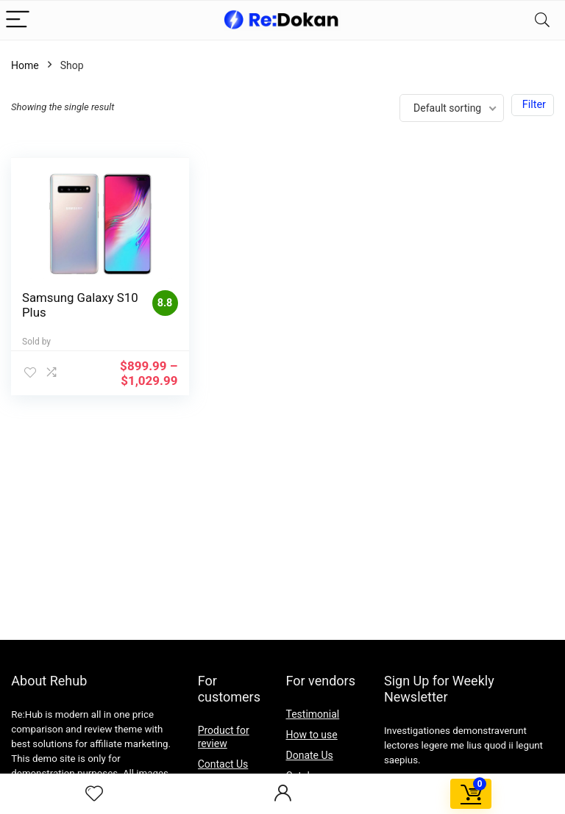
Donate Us (309, 755)
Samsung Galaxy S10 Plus (68, 305)
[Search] (542, 20)
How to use (312, 735)
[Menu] (17, 20)
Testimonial (313, 714)
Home (25, 65)
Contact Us (223, 764)
